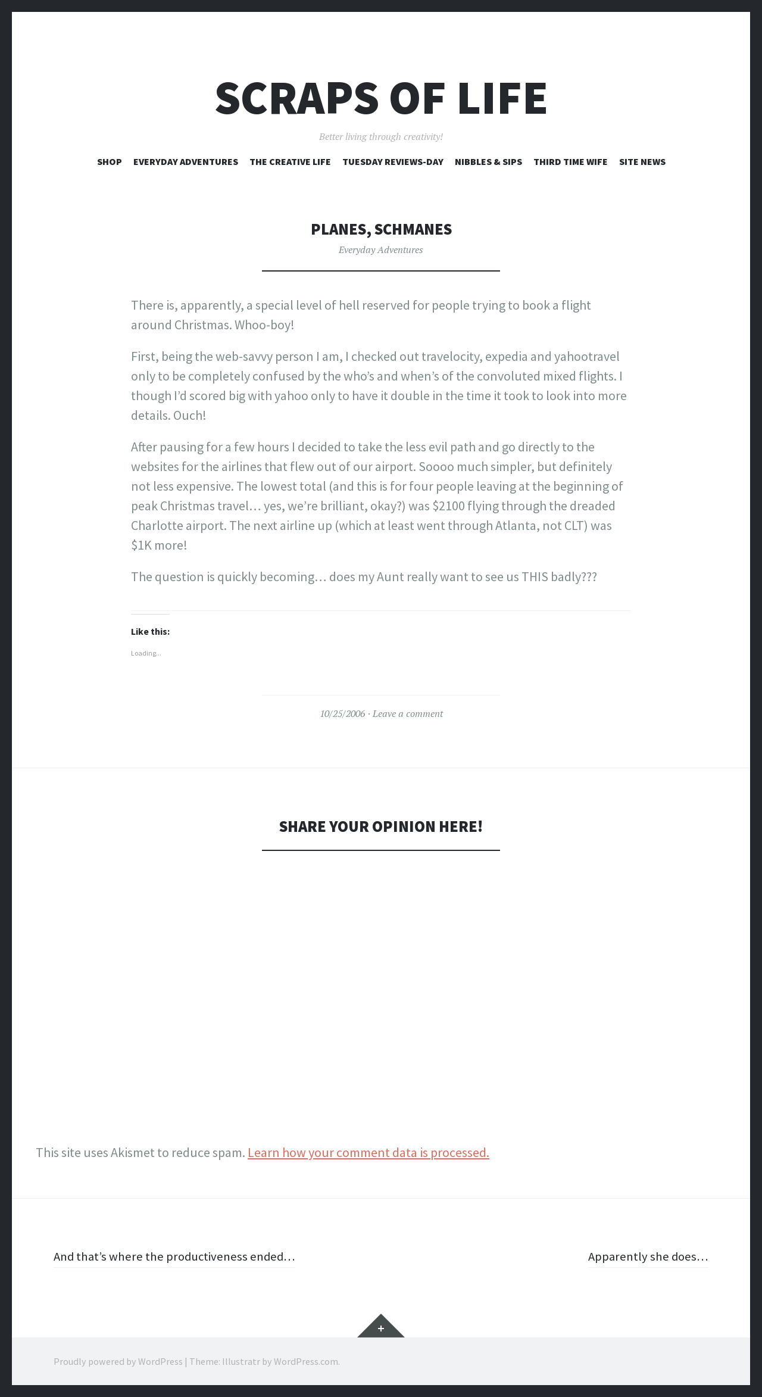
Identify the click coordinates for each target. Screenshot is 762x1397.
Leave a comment (408, 713)
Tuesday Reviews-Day (393, 161)
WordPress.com (306, 1361)
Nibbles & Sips (488, 161)
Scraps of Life (381, 97)
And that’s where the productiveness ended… (179, 1256)
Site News (642, 161)
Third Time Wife (570, 161)
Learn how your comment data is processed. (368, 1152)
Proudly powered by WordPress (118, 1361)
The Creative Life (290, 161)
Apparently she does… (646, 1256)
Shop (109, 161)
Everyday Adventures (185, 161)
